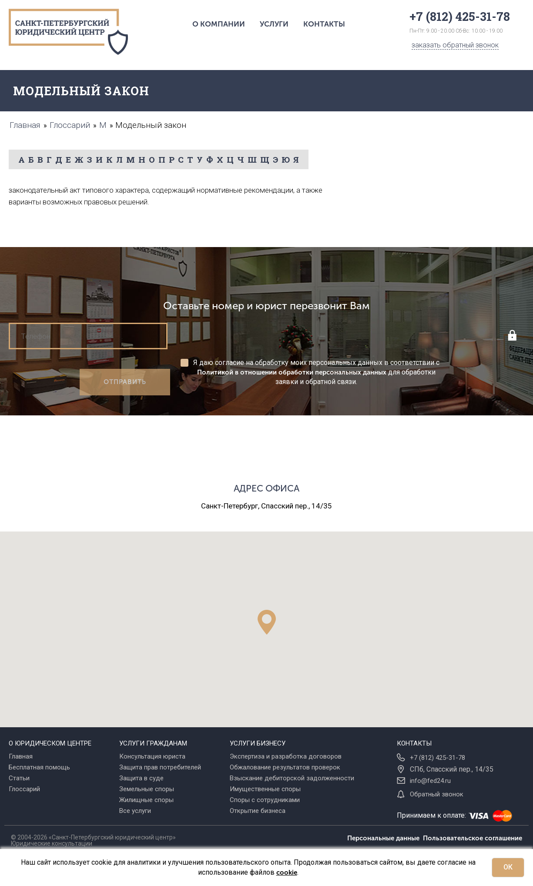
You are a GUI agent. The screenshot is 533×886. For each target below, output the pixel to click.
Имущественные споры (265, 789)
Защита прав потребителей (160, 767)
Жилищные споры (146, 800)
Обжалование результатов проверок (285, 767)
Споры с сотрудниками (265, 800)
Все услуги (135, 811)
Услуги (274, 24)
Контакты (324, 24)
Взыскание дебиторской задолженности (292, 778)
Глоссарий (24, 789)
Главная (21, 756)
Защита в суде (141, 778)
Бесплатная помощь (39, 767)
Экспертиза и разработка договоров (286, 756)
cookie (286, 872)
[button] (267, 622)
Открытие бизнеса (257, 811)
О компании (218, 24)
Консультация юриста (152, 756)
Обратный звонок (436, 794)
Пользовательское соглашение (472, 838)
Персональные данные (385, 838)
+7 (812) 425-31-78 (437, 758)
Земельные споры (146, 789)
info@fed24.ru (430, 781)
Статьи (19, 778)
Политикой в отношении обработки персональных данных (291, 372)
